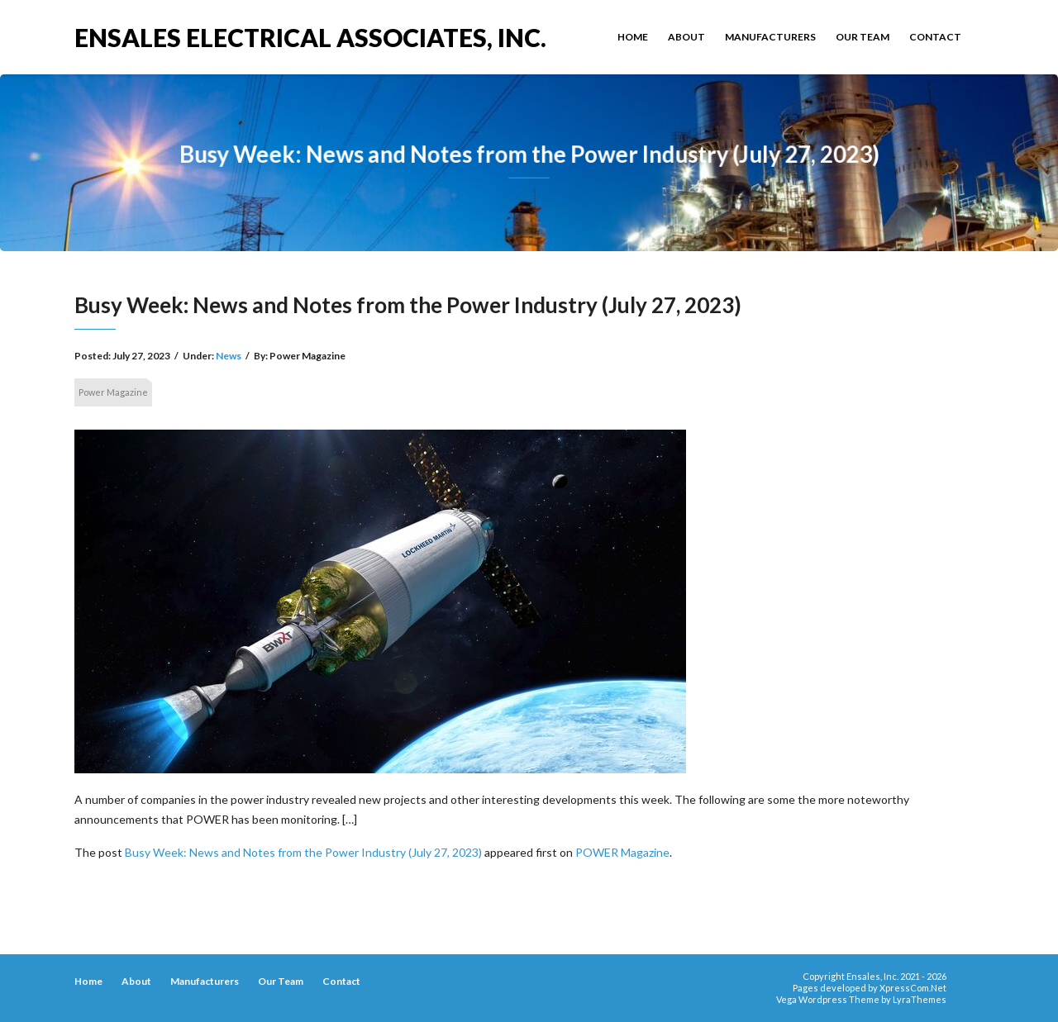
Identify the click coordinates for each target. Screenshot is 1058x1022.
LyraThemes (919, 999)
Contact (935, 37)
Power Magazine (113, 392)
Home (632, 37)
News (228, 355)
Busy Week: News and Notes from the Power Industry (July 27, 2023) (303, 852)
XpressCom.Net (912, 987)
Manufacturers (770, 37)
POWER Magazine (622, 852)
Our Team (862, 37)
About (686, 37)
